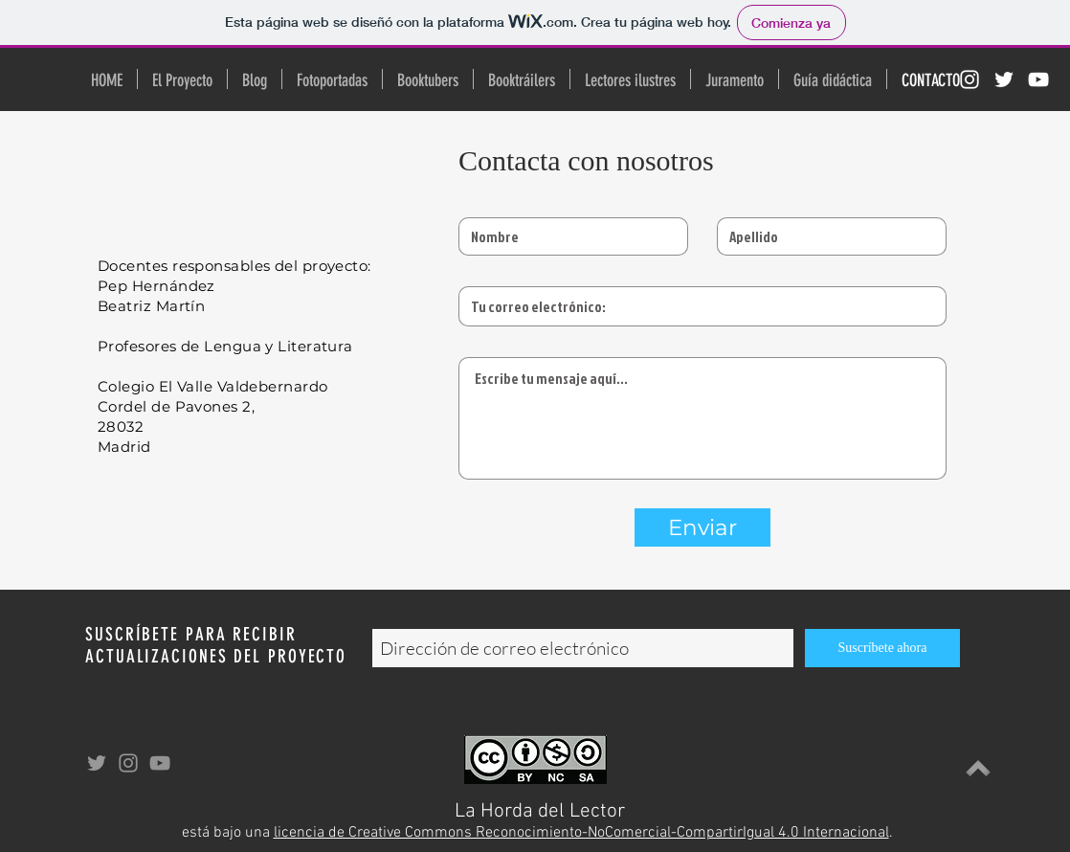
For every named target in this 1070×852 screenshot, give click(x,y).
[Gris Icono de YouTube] (159, 763)
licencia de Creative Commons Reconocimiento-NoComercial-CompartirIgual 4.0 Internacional (581, 832)
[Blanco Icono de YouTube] (1038, 79)
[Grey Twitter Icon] (96, 763)
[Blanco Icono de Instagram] (969, 79)
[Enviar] (702, 527)
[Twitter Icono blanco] (1004, 79)
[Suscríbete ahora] (882, 648)
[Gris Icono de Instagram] (128, 763)
